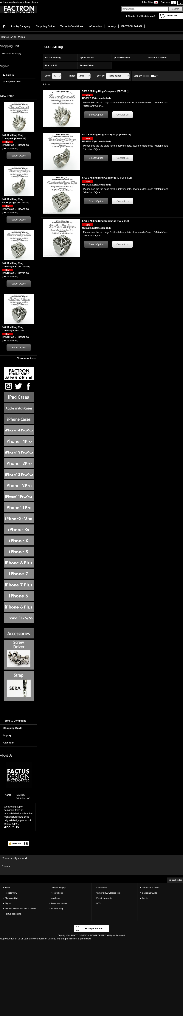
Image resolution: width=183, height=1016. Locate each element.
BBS (98, 903)
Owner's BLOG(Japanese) (108, 893)
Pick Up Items (57, 893)
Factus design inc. (13, 914)
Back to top (177, 880)
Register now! (148, 16)
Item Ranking (57, 908)
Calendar (8, 742)
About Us (11, 827)
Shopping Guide (12, 728)
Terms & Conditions (14, 720)
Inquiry (7, 735)
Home (7, 887)
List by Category (58, 887)
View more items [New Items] (26, 358)
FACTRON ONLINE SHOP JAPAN (20, 908)
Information (101, 887)
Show (47, 75)
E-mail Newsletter (104, 898)
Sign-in (131, 16)
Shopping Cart (11, 898)
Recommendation (59, 903)
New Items (55, 898)
